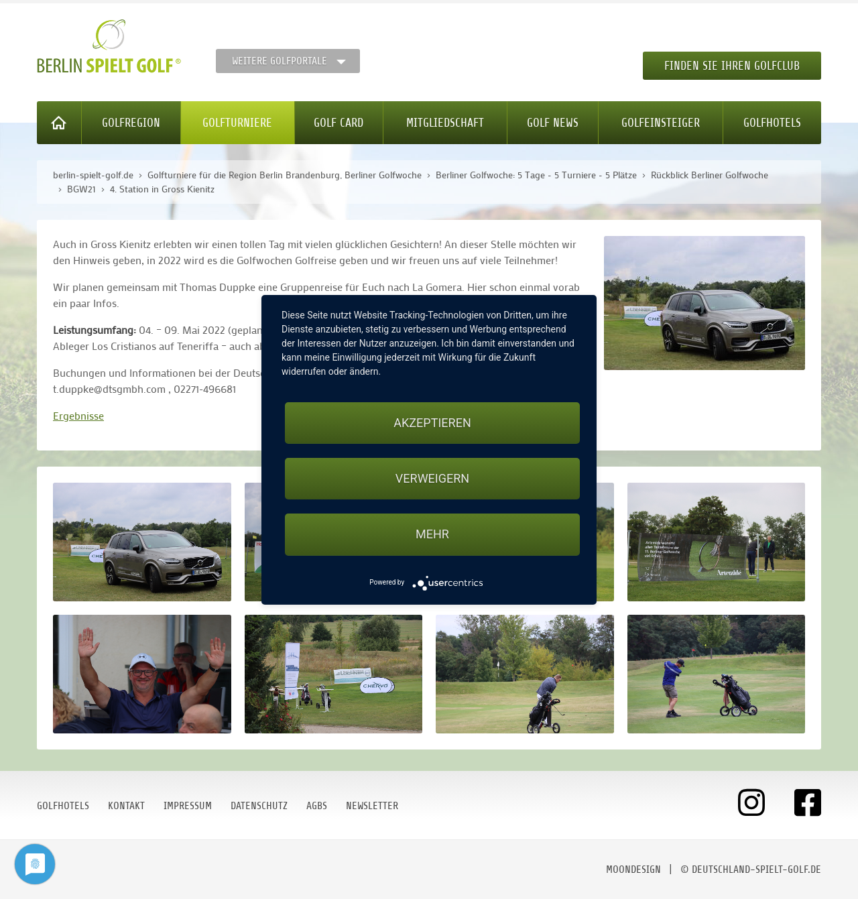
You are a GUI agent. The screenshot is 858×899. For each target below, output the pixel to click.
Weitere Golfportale (279, 61)
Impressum (188, 806)
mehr (432, 534)
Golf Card (338, 122)
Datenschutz (259, 806)
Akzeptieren (432, 423)
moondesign (633, 869)
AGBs (316, 806)
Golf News (552, 122)
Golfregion (131, 122)
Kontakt (126, 806)
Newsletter (372, 806)
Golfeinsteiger (660, 122)
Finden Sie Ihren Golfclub (732, 65)
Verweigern (432, 478)
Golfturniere (237, 122)
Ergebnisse (78, 415)
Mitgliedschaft (445, 122)
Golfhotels (772, 122)
